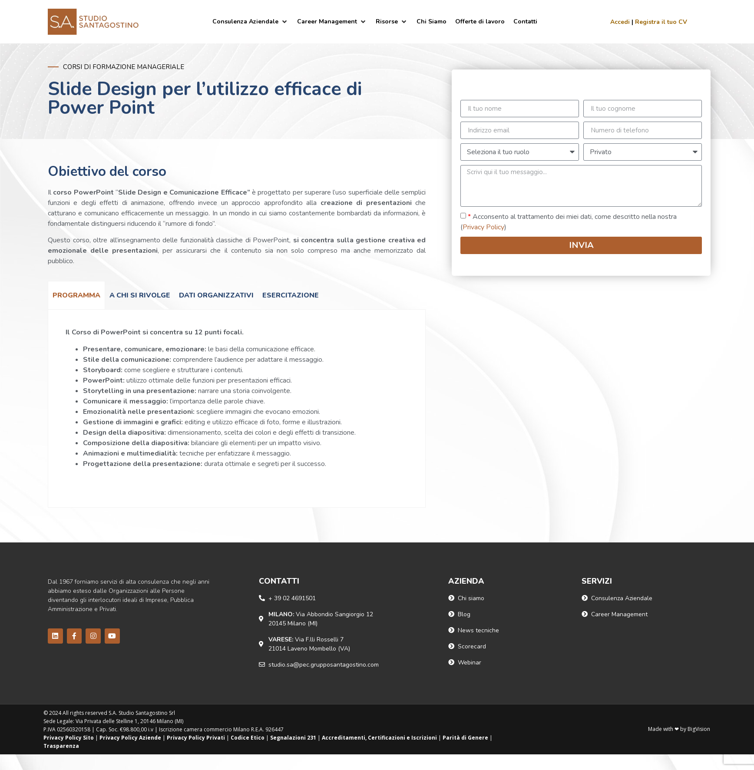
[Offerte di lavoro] (480, 21)
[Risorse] (391, 21)
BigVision (699, 729)
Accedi (620, 22)
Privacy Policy (483, 227)
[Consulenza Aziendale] (250, 21)
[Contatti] (525, 21)
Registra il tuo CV (661, 22)
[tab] (76, 295)
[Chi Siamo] (431, 21)
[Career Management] (332, 21)
